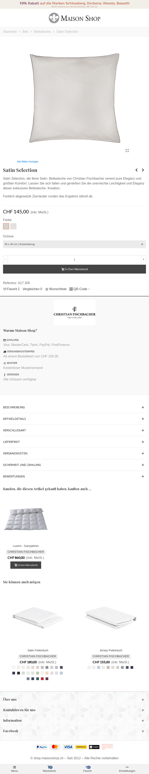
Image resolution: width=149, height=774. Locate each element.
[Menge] (74, 259)
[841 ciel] (61, 673)
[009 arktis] (28, 673)
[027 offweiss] (28, 667)
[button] (74, 407)
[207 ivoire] (23, 667)
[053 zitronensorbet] (42, 673)
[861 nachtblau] (13, 673)
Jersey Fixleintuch (111, 650)
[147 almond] (37, 667)
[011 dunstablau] (23, 673)
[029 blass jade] (32, 673)
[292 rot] (42, 678)
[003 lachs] (46, 673)
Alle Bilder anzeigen (28, 161)
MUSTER (12, 363)
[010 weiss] (13, 667)
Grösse (8, 236)
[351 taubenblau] (28, 678)
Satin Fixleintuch (38, 650)
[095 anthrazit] (61, 667)
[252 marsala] (46, 678)
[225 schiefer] (46, 667)
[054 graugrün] (37, 673)
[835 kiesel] (42, 667)
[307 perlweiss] (18, 667)
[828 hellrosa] (51, 673)
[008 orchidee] (56, 673)
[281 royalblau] (32, 678)
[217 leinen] (32, 667)
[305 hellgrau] (51, 667)
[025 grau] (56, 667)
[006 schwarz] (18, 673)
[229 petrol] (37, 678)
